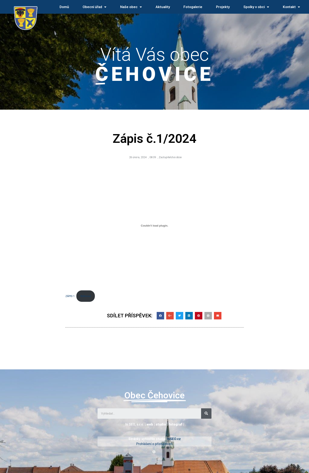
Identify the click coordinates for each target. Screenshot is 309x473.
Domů (64, 7)
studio (161, 424)
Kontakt (291, 7)
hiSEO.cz (174, 439)
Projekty (223, 7)
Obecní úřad (94, 7)
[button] (154, 452)
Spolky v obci (256, 7)
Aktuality (163, 7)
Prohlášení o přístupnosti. (154, 444)
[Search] (206, 413)
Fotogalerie (192, 7)
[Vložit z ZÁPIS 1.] (154, 226)
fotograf (175, 424)
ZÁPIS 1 (70, 296)
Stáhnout (85, 296)
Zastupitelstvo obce (170, 157)
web (150, 424)
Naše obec (131, 7)
